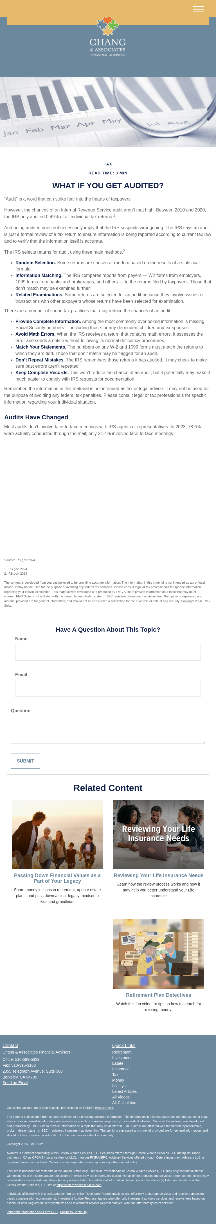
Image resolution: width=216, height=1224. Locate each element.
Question (20, 710)
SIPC (103, 1157)
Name (21, 638)
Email (21, 674)
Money (118, 1080)
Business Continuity (73, 1212)
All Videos (121, 1097)
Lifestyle (119, 1086)
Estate (117, 1063)
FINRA (94, 1157)
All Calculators (124, 1102)
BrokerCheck (104, 1107)
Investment (121, 1057)
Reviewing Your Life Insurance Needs (158, 875)
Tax (115, 1074)
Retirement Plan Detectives (158, 995)
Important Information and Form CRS (32, 1212)
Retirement (121, 1052)
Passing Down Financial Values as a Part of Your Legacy (57, 878)
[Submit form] (25, 761)
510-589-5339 (156, 67)
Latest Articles (124, 1091)
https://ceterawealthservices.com (79, 1185)
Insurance (120, 1069)
